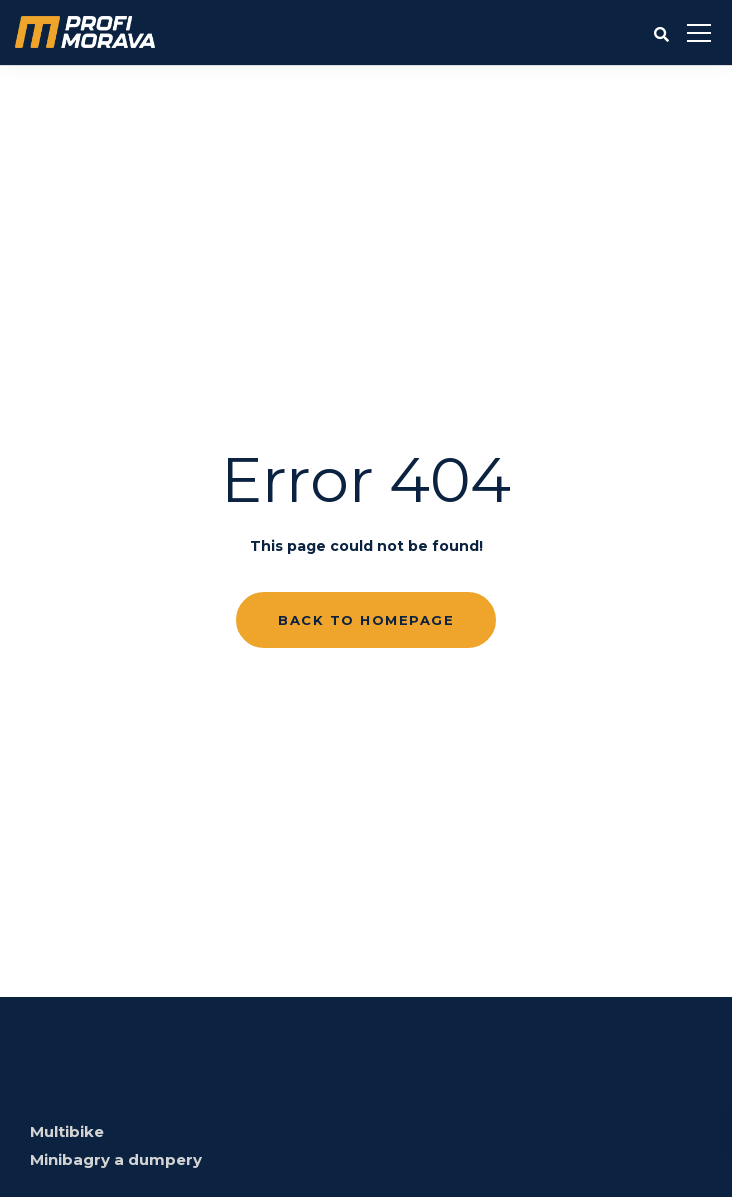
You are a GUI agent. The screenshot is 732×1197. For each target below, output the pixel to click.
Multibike (67, 1131)
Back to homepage (366, 620)
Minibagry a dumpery (116, 1159)
